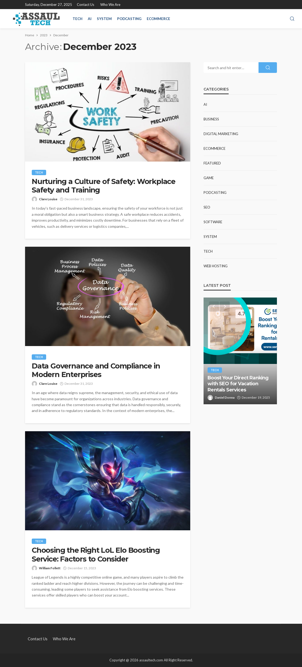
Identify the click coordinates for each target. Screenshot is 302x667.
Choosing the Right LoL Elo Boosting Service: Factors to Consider (96, 554)
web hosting (216, 266)
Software (213, 222)
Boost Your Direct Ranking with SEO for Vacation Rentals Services (238, 384)
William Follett (50, 568)
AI (90, 19)
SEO (207, 207)
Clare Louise (48, 199)
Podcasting (129, 19)
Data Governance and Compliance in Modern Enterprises (96, 370)
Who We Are (110, 4)
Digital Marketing (221, 134)
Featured (212, 163)
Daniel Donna (225, 397)
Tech (77, 19)
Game (209, 178)
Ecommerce (158, 19)
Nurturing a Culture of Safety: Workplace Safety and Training (103, 185)
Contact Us (85, 4)
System (104, 19)
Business (211, 119)
